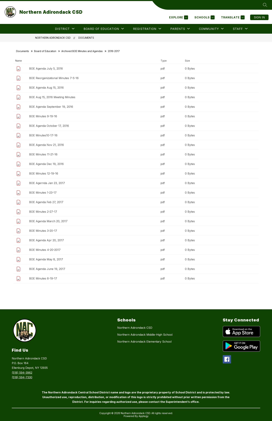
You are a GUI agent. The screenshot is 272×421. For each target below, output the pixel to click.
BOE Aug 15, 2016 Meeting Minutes (52, 97)
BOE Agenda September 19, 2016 (51, 106)
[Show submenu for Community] (209, 29)
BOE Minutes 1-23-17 (43, 192)
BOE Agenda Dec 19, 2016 (46, 164)
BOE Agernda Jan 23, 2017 (47, 183)
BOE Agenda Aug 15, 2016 (46, 87)
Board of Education (45, 51)
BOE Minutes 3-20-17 (43, 230)
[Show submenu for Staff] (238, 29)
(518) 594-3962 (22, 372)
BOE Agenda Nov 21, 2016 (46, 145)
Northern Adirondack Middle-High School (144, 334)
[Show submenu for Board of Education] (101, 29)
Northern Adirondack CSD (53, 37)
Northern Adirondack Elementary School (144, 341)
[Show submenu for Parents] (177, 29)
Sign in (259, 17)
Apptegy (143, 416)
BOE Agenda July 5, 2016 (46, 68)
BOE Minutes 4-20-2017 (45, 250)
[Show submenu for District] (62, 29)
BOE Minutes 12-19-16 (43, 173)
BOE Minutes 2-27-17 (43, 211)
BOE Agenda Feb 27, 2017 (46, 202)
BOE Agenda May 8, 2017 (46, 259)
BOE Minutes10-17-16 (43, 135)
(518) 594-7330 (22, 377)
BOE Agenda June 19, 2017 (47, 269)
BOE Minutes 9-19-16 (43, 116)
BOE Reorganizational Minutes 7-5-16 (54, 78)
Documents (86, 37)
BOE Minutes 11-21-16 (43, 154)
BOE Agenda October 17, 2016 (49, 125)
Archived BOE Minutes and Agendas (82, 51)
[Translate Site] (232, 17)
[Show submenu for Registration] (144, 29)
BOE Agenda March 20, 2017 (48, 221)
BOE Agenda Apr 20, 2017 (46, 240)
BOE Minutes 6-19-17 (43, 278)
